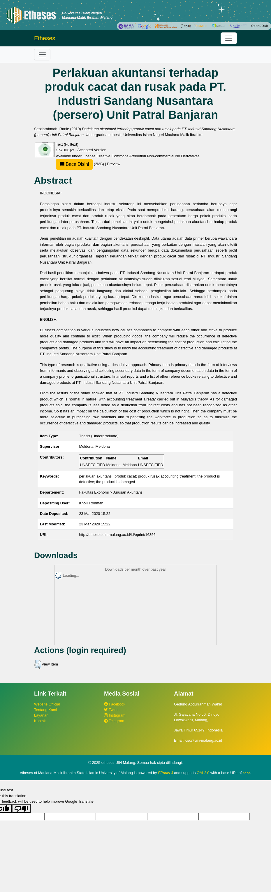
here (246, 773)
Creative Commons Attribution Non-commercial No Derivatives (147, 156)
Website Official (47, 704)
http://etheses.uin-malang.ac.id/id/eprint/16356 (117, 534)
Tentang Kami (45, 710)
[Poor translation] (21, 808)
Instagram (114, 715)
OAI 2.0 (203, 773)
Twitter (112, 710)
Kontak (40, 721)
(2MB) (80, 164)
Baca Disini (74, 164)
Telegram (114, 721)
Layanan (41, 715)
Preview (113, 164)
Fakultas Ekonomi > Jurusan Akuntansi (111, 492)
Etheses (44, 38)
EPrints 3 (165, 773)
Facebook (114, 704)
